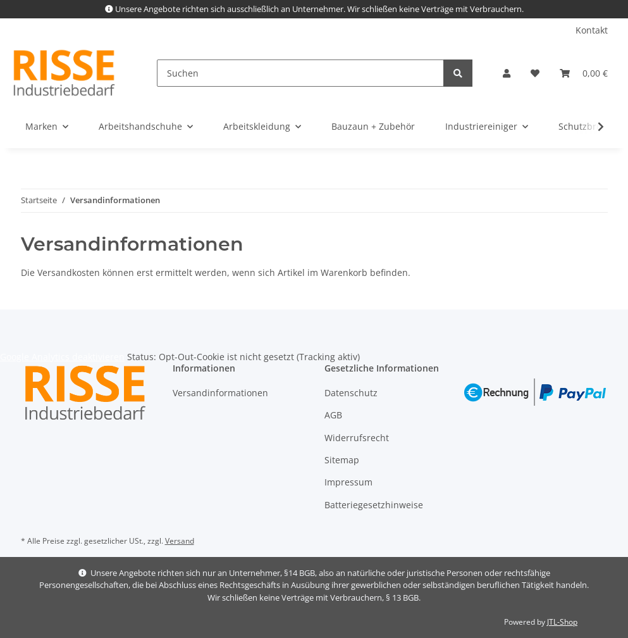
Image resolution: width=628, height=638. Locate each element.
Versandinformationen (220, 393)
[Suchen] (300, 73)
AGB (333, 415)
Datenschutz (351, 393)
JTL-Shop (562, 621)
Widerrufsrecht (356, 438)
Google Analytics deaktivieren (62, 357)
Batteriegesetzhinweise (373, 505)
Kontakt (592, 30)
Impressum (348, 482)
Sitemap (341, 460)
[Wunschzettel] (535, 73)
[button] (506, 73)
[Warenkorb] (584, 73)
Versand (179, 540)
